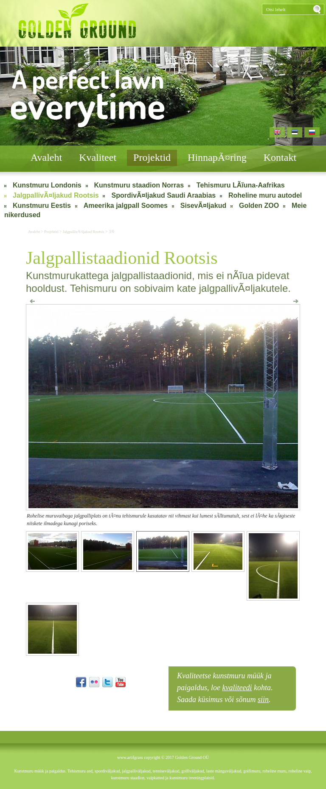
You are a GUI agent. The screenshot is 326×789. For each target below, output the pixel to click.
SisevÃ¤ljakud (203, 205)
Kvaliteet (97, 157)
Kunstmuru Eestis (42, 205)
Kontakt (280, 157)
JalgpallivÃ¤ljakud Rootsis (56, 195)
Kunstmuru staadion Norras (139, 185)
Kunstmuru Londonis (47, 185)
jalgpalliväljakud (136, 771)
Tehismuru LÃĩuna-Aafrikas (241, 185)
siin (263, 699)
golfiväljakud (192, 771)
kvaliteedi (237, 687)
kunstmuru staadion (128, 777)
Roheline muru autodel (265, 195)
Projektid (152, 157)
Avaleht (46, 157)
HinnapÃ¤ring (217, 157)
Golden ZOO (259, 205)
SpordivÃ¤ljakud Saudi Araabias (163, 195)
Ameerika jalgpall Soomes (126, 205)
